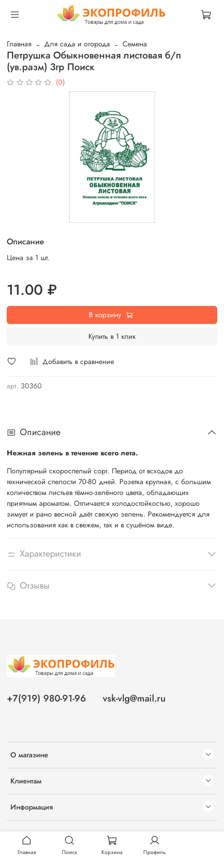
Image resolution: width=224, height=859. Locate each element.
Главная (19, 44)
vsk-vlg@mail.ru (134, 698)
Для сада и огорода (77, 44)
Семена (135, 44)
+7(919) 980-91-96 (46, 698)
